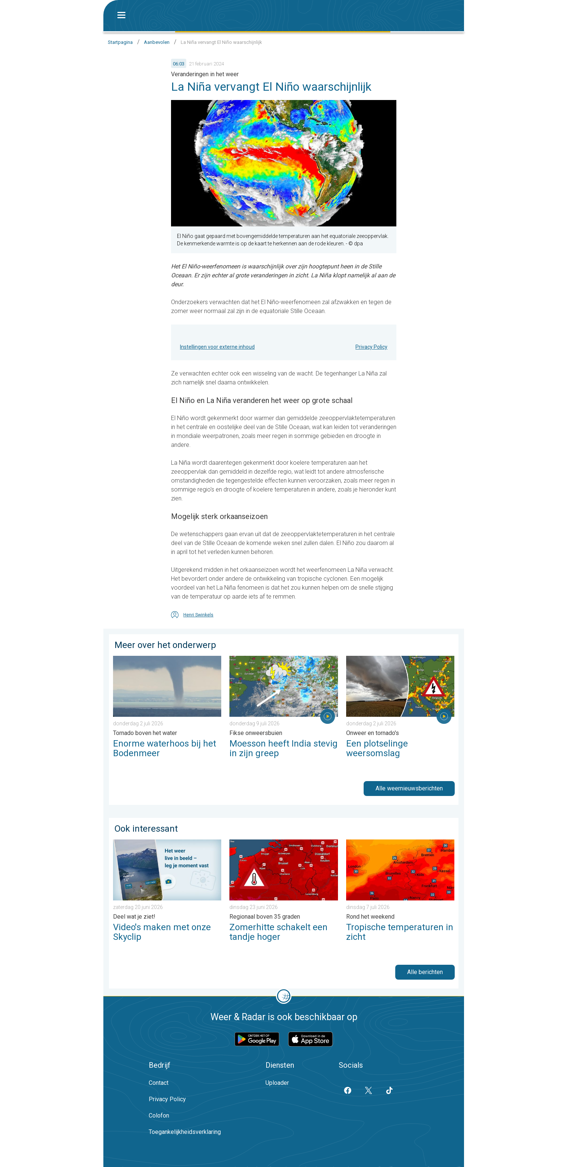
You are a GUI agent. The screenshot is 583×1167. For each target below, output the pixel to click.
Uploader (277, 1082)
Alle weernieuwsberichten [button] (409, 788)
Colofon (159, 1115)
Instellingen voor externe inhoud (217, 347)
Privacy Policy (371, 347)
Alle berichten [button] (425, 972)
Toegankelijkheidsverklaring (185, 1131)
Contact (158, 1082)
